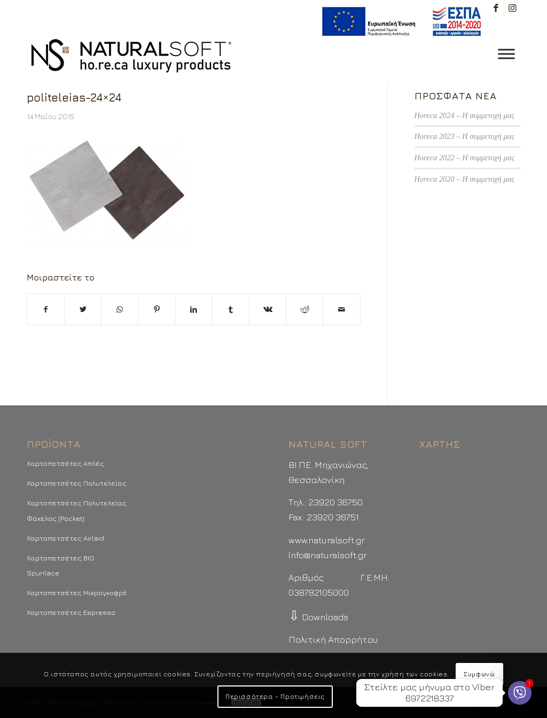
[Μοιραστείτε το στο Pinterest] (156, 309)
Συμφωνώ (479, 674)
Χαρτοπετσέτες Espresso (71, 612)
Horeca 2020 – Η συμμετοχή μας (465, 179)
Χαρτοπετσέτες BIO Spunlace (60, 565)
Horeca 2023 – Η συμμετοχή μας (465, 136)
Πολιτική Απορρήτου (333, 639)
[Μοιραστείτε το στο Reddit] (304, 309)
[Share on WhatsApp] (119, 309)
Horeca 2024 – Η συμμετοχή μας (465, 115)
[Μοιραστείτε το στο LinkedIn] (194, 309)
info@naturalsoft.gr (327, 555)
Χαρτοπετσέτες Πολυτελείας (77, 483)
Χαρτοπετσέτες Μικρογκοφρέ (77, 592)
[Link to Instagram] (512, 8)
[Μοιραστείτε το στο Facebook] (45, 309)
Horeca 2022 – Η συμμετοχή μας (465, 157)
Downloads (318, 617)
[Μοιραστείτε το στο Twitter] (83, 309)
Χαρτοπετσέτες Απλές (65, 463)
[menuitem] (398, 21)
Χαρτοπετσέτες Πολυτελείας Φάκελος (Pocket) (77, 510)
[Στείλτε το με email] (341, 309)
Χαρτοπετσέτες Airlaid (65, 538)
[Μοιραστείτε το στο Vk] (267, 309)
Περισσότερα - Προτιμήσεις (275, 696)
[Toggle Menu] (506, 54)
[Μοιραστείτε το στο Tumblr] (231, 309)
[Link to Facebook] (496, 8)
